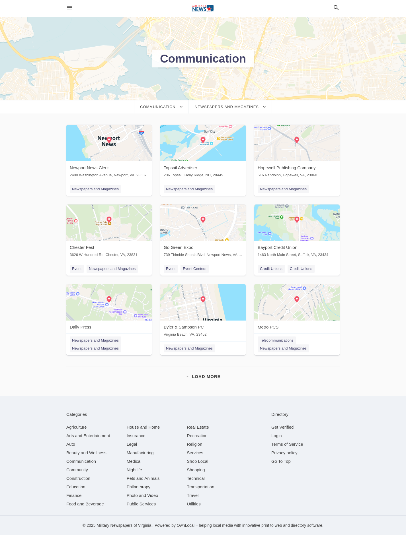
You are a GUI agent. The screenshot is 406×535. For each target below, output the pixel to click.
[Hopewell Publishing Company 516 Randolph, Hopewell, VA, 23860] (297, 152)
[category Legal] (132, 444)
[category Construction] (78, 478)
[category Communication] (81, 461)
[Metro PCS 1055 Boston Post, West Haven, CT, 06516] (297, 312)
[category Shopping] (196, 469)
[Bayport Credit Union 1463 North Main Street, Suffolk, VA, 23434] (297, 232)
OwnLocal (185, 525)
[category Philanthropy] (138, 486)
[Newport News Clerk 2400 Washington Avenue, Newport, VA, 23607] (109, 152)
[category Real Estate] (198, 427)
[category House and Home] (143, 427)
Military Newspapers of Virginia (124, 525)
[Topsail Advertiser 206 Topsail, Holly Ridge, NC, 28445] (203, 152)
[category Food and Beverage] (85, 503)
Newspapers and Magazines (95, 189)
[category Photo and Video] (142, 495)
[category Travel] (192, 495)
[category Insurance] (136, 435)
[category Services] (195, 452)
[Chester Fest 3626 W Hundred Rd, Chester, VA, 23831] (109, 232)
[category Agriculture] (76, 427)
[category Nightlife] (134, 469)
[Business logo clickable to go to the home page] (203, 8)
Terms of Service (287, 444)
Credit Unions (271, 269)
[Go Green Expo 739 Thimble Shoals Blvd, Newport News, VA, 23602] (203, 232)
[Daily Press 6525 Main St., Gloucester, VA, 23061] (109, 312)
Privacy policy (284, 452)
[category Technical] (196, 478)
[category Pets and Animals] (143, 478)
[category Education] (75, 486)
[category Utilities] (193, 503)
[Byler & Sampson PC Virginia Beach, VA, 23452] (203, 312)
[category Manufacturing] (140, 452)
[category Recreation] (197, 435)
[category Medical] (134, 461)
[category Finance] (73, 495)
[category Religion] (194, 444)
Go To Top (281, 461)
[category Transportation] (200, 486)
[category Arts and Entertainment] (88, 435)
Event (76, 269)
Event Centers (194, 269)
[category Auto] (70, 444)
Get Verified (282, 427)
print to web (271, 525)
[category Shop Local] (197, 461)
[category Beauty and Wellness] (86, 452)
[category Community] (77, 469)
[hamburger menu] (69, 7)
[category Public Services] (141, 503)
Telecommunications (277, 340)
